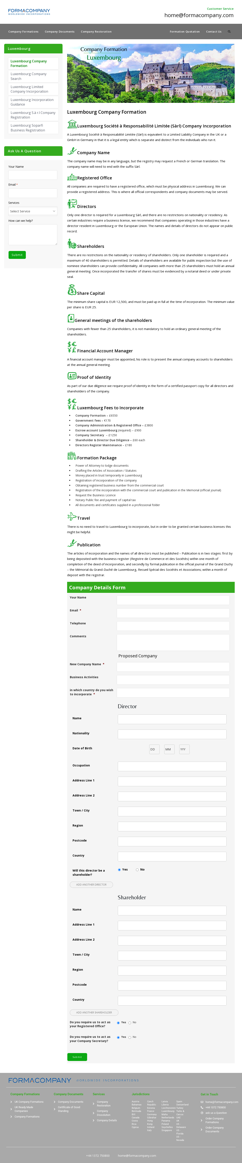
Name (77, 719)
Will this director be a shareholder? (89, 873)
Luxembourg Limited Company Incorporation (29, 89)
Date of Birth (82, 749)
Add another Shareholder (94, 1013)
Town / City (81, 811)
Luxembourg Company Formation (29, 63)
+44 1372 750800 (98, 1156)
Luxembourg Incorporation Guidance (32, 102)
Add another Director (91, 885)
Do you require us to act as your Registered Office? (90, 1025)
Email (75, 611)
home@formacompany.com (137, 1156)
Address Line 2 (83, 796)
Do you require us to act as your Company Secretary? (90, 1039)
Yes (125, 870)
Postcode (80, 841)
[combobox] (33, 211)
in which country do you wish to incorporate (91, 693)
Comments (78, 637)
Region (78, 826)
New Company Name (87, 665)
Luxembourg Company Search (28, 76)
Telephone (78, 624)
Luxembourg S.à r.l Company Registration (33, 115)
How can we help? (20, 221)
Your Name (78, 598)
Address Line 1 (83, 781)
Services (13, 203)
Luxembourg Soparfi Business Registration (28, 128)
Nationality (81, 734)
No (142, 870)
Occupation (81, 766)
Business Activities (84, 678)
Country (78, 856)
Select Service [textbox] (20, 211)
